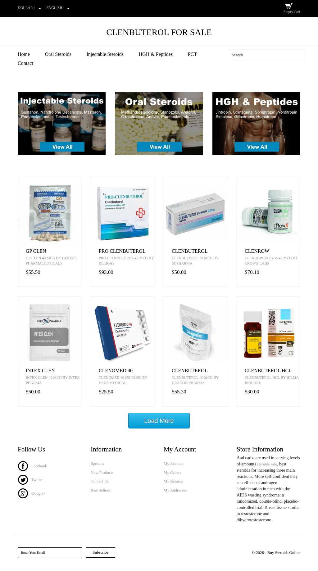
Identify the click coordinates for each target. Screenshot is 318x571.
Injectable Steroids (105, 54)
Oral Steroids (58, 54)
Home (24, 54)
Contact (25, 63)
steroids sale (267, 464)
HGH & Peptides (156, 54)
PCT (192, 54)
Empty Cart (292, 12)
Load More (159, 420)
